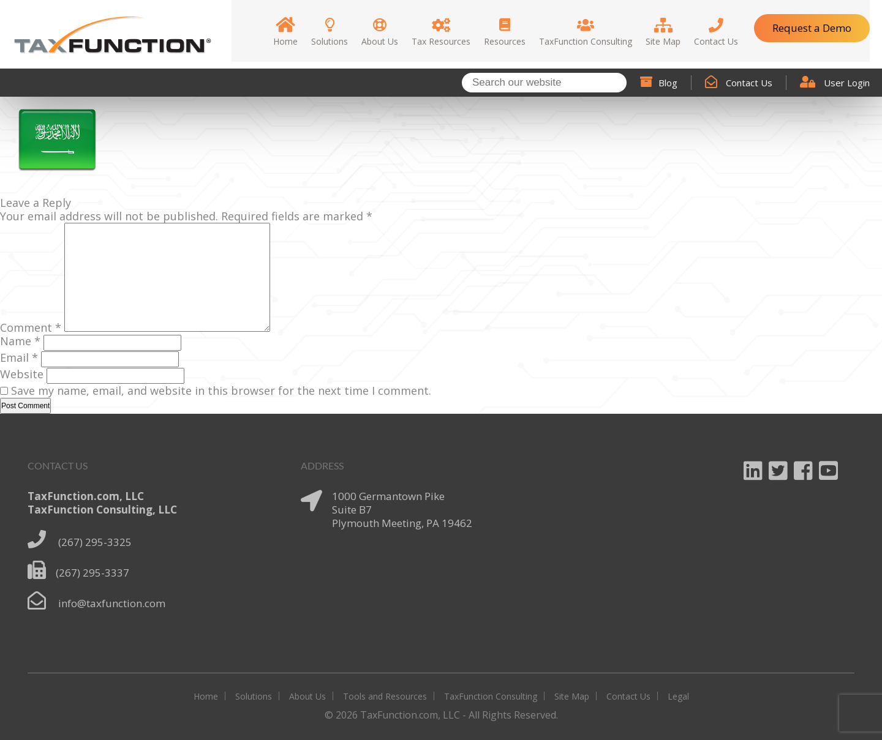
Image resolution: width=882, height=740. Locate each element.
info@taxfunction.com (111, 603)
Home (206, 696)
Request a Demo (811, 28)
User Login (835, 83)
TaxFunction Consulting (490, 696)
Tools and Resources (385, 696)
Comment (30, 327)
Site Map (571, 696)
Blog (658, 83)
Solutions (253, 696)
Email (19, 357)
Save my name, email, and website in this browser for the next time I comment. (221, 390)
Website (21, 374)
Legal (678, 696)
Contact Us (738, 83)
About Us (307, 696)
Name (20, 341)
